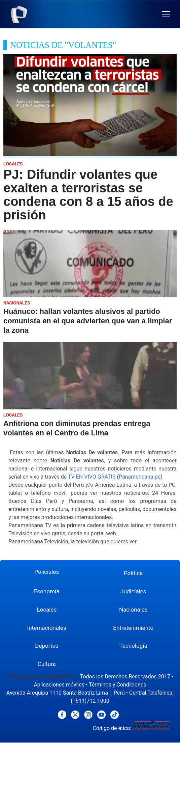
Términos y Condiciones (117, 684)
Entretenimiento (133, 627)
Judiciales (133, 591)
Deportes (46, 645)
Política (133, 573)
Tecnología (133, 645)
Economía (47, 591)
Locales (47, 609)
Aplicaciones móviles (59, 684)
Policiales (46, 571)
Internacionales (46, 627)
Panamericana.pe (139, 477)
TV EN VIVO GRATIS (92, 477)
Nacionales (133, 609)
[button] (166, 14)
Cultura (47, 664)
